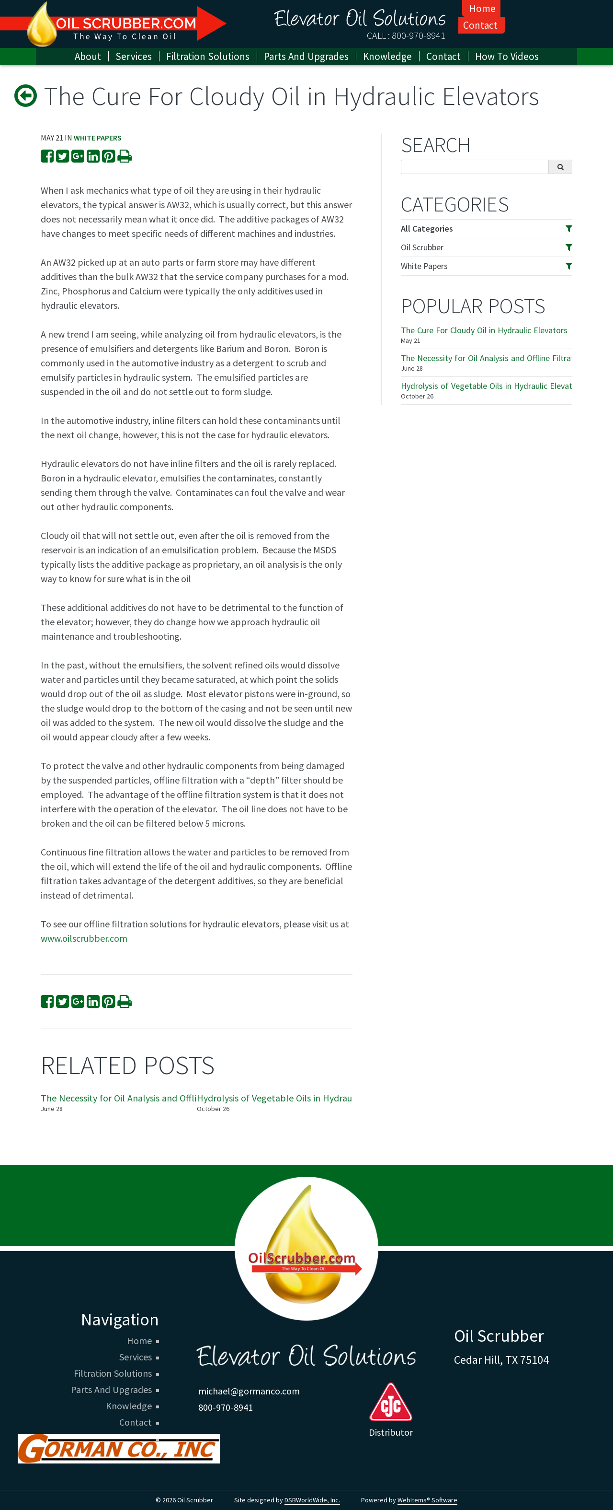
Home (482, 8)
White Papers (98, 137)
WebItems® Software (427, 1500)
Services (133, 56)
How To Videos (507, 56)
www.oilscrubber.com (84, 938)
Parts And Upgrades (111, 1389)
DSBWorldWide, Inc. (312, 1500)
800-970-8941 (418, 35)
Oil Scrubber (422, 247)
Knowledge (129, 1406)
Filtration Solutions (113, 1373)
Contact (480, 25)
